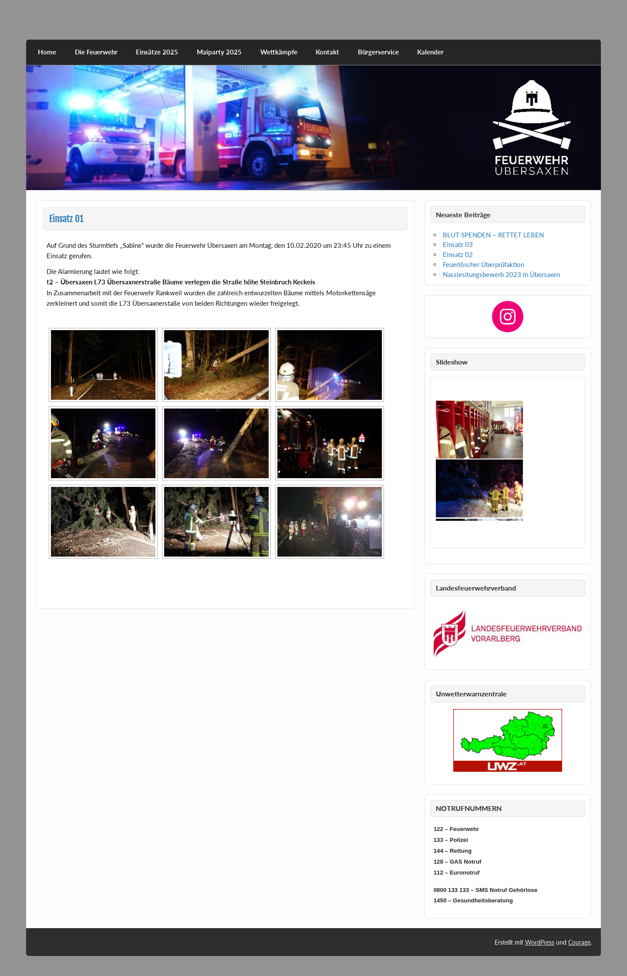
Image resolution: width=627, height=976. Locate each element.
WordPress (539, 942)
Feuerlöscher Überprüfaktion (483, 264)
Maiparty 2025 (219, 52)
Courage (579, 942)
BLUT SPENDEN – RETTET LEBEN (493, 235)
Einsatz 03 (458, 244)
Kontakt (327, 52)
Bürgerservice (378, 52)
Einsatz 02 (458, 254)
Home (47, 52)
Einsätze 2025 (157, 52)
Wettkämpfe (278, 52)
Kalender (430, 52)
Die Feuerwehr (96, 52)
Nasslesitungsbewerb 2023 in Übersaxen (501, 274)
